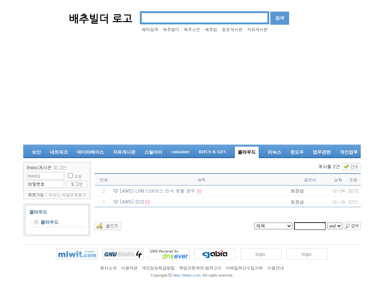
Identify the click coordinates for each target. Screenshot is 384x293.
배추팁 (211, 29)
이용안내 (275, 268)
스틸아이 (153, 152)
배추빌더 (171, 29)
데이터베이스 (90, 152)
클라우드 (247, 152)
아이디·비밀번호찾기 (67, 194)
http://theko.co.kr (187, 275)
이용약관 (129, 268)
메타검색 (150, 29)
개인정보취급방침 (158, 268)
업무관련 (322, 152)
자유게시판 (257, 29)
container (180, 151)
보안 (36, 152)
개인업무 (349, 152)
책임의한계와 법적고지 (200, 268)
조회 (353, 179)
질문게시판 (232, 29)
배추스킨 (192, 29)
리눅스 (274, 152)
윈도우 (297, 152)
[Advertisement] (192, 88)
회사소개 (108, 268)
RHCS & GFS (212, 151)
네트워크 (59, 152)
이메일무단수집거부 (244, 268)
